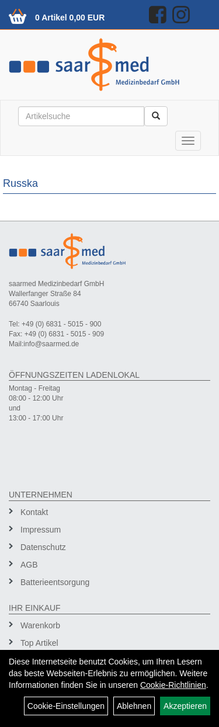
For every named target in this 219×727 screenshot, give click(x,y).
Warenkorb (40, 625)
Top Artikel (39, 643)
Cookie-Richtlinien (173, 685)
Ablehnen (134, 706)
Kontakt (34, 512)
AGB (29, 564)
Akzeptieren (185, 706)
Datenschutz (43, 547)
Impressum (40, 529)
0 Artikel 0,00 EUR (70, 17)
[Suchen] (156, 116)
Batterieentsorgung (54, 582)
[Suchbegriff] (81, 116)
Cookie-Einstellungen (66, 706)
